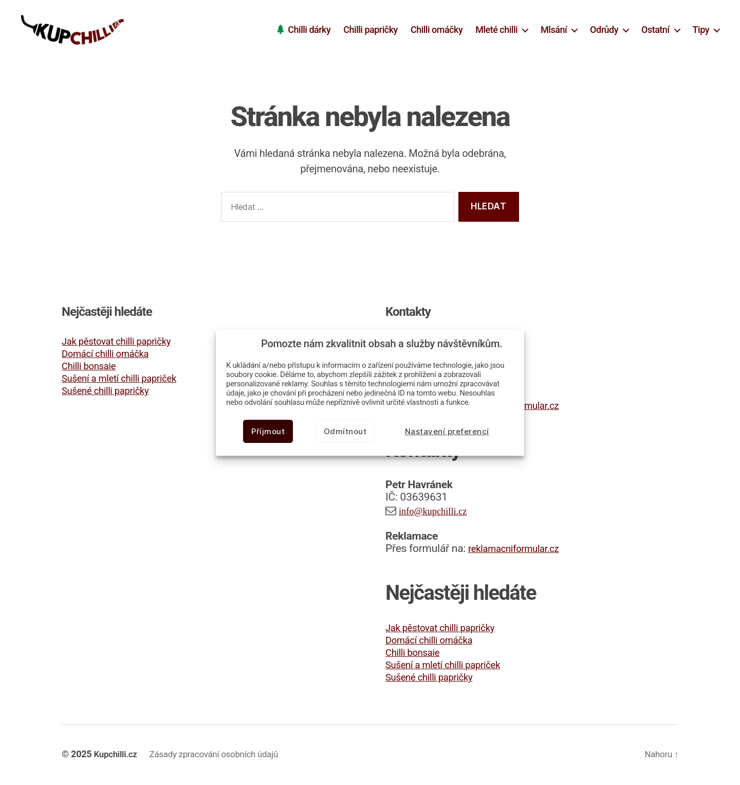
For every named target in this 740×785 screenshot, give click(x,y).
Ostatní (655, 30)
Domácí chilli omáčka (112, 355)
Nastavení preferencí (447, 431)
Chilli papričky (370, 30)
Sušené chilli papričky (112, 392)
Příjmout (268, 431)
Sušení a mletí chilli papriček (128, 380)
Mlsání (554, 30)
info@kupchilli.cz (438, 512)
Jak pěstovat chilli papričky (124, 343)
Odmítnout (345, 431)
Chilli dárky (309, 30)
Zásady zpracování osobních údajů (221, 756)
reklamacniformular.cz (520, 550)
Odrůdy (604, 30)
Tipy (701, 30)
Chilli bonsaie (93, 368)
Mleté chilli (496, 30)
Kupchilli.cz (117, 756)
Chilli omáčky (436, 30)
